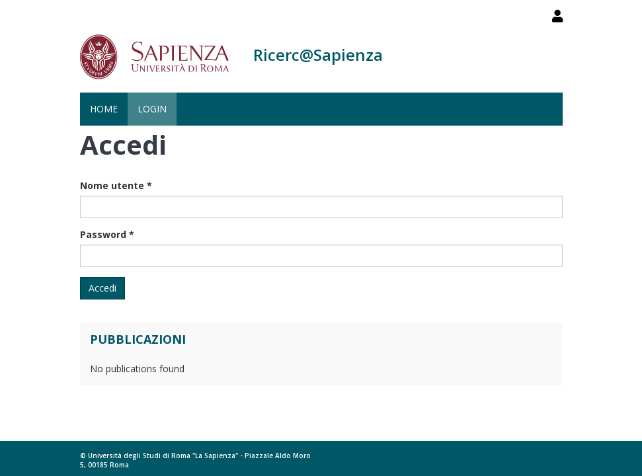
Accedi (102, 288)
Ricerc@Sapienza (318, 54)
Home (104, 108)
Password (107, 234)
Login (152, 108)
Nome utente (116, 185)
